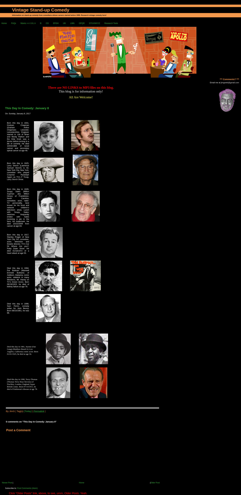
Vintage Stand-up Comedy (40, 9)
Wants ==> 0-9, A (28, 23)
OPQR (82, 23)
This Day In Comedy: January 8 (27, 108)
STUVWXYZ (94, 23)
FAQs (13, 23)
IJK (64, 23)
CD (47, 23)
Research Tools (111, 23)
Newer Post (7, 483)
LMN (72, 23)
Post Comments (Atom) (27, 488)
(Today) (28, 411)
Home (4, 23)
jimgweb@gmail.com (230, 82)
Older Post (155, 483)
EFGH (56, 23)
